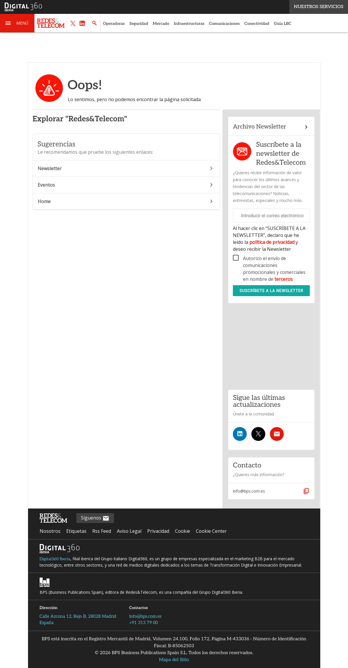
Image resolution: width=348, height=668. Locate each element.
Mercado (161, 23)
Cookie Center (211, 531)
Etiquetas (76, 531)
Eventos (126, 184)
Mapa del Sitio (174, 660)
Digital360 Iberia (55, 558)
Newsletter (126, 168)
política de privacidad (272, 242)
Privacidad (158, 531)
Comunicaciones (224, 23)
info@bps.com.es (145, 616)
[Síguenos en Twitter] (258, 434)
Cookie (182, 531)
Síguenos (95, 518)
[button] (17, 23)
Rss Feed (101, 531)
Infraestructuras (189, 23)
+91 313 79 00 (143, 622)
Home (126, 201)
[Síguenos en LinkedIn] (240, 434)
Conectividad (256, 23)
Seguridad (138, 23)
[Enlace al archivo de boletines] (271, 127)
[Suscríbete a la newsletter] (277, 434)
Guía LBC (282, 23)
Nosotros (50, 531)
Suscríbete (271, 290)
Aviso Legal (129, 531)
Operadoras (114, 23)
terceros (284, 279)
